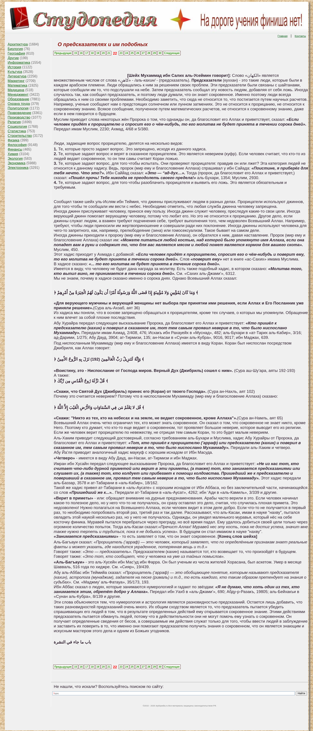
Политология (18, 108)
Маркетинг (16, 81)
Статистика (17, 131)
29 (154, 53)
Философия (17, 145)
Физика (13, 140)
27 (143, 53)
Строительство (20, 136)
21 (108, 53)
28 (148, 53)
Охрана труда (19, 104)
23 (121, 53)
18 (92, 53)
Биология (15, 49)
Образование (18, 99)
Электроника (18, 168)
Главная (283, 36)
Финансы (15, 149)
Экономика (16, 163)
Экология (15, 158)
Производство (19, 117)
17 (86, 53)
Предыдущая (63, 53)
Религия (14, 122)
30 (159, 53)
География (16, 53)
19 (97, 53)
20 (103, 53)
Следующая (172, 53)
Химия (13, 154)
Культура (15, 72)
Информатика (19, 62)
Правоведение (19, 113)
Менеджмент (18, 94)
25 (132, 53)
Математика (17, 85)
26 (137, 53)
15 (75, 53)
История (14, 67)
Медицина (16, 90)
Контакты (300, 36)
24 (126, 53)
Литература (17, 76)
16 (81, 53)
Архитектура (18, 44)
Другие (13, 58)
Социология (17, 126)
